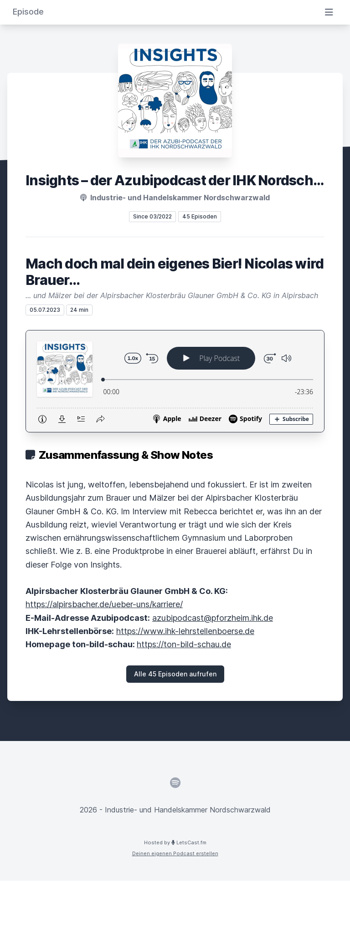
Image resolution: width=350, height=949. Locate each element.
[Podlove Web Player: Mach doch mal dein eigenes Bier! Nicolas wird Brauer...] (175, 381)
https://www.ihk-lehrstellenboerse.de (185, 631)
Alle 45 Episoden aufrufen (175, 674)
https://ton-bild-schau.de (184, 644)
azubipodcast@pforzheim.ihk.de (212, 618)
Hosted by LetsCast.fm (175, 842)
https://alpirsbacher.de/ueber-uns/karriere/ (104, 604)
